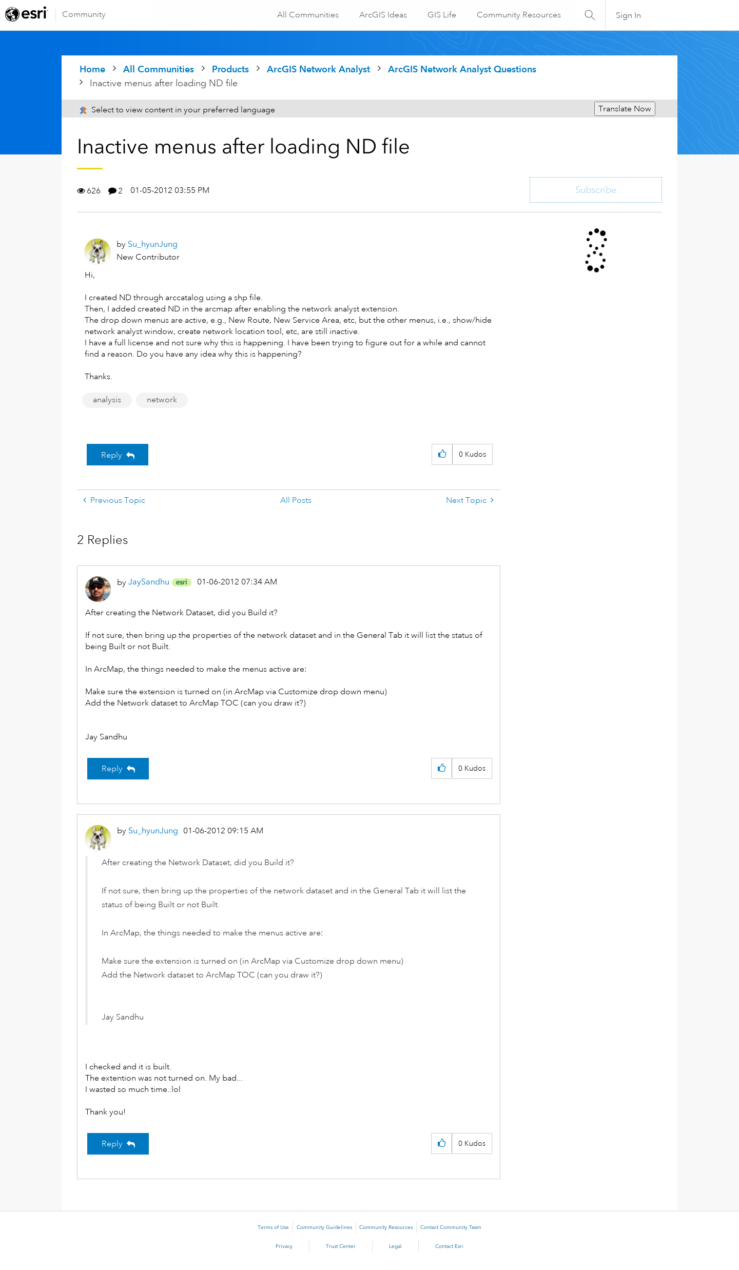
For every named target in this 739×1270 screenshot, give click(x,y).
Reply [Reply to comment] (112, 769)
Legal (395, 1246)
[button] (442, 454)
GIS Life (441, 15)
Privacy (284, 1246)
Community (84, 14)
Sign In (628, 15)
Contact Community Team (450, 1227)
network (162, 400)
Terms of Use (273, 1227)
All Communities (307, 15)
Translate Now (624, 109)
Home (92, 69)
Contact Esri (449, 1246)
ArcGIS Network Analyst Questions (462, 69)
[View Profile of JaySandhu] (148, 582)
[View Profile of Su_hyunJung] (153, 244)
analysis (107, 400)
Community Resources (518, 15)
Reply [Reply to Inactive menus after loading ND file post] (111, 455)
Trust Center (341, 1246)
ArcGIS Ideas (382, 15)
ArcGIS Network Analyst (318, 69)
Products (230, 69)
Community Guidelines (324, 1227)
